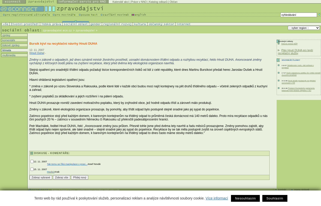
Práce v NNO (139, 1)
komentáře (8, 40)
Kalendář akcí (121, 1)
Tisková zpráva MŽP (289, 44)
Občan (173, 1)
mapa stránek (301, 189)
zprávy (6, 35)
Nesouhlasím (245, 198)
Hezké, (50, 171)
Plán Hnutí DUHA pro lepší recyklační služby (295, 52)
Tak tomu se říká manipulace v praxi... (67, 164)
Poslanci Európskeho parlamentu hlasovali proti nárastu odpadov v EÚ (298, 89)
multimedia (9, 55)
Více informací (217, 198)
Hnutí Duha (37, 52)
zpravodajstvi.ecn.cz (57, 30)
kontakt (282, 189)
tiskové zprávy (11, 45)
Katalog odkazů (158, 1)
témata (6, 50)
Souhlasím (274, 198)
